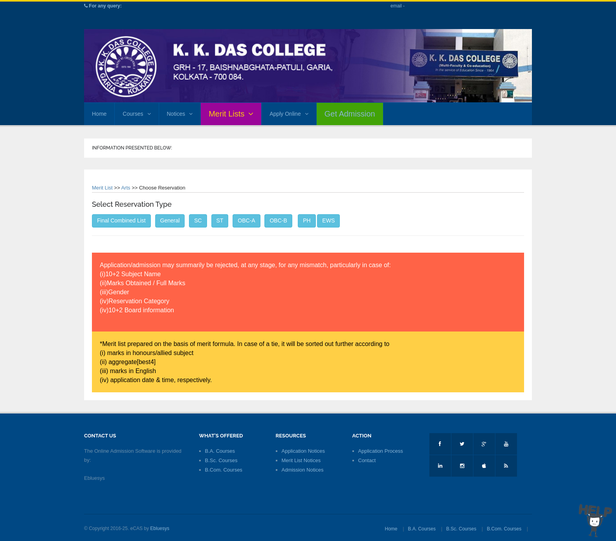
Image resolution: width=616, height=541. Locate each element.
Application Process (380, 451)
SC (198, 220)
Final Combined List (121, 220)
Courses (136, 114)
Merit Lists (231, 113)
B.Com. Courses (223, 470)
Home (99, 114)
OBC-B (278, 220)
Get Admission (349, 113)
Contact (367, 460)
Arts (125, 188)
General (170, 220)
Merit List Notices (301, 460)
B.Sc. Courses (221, 460)
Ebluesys (159, 528)
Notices (180, 114)
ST (220, 220)
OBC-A (246, 220)
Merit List (102, 188)
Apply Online (289, 114)
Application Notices (303, 451)
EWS (328, 220)
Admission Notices (303, 470)
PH (306, 220)
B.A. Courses (220, 451)
